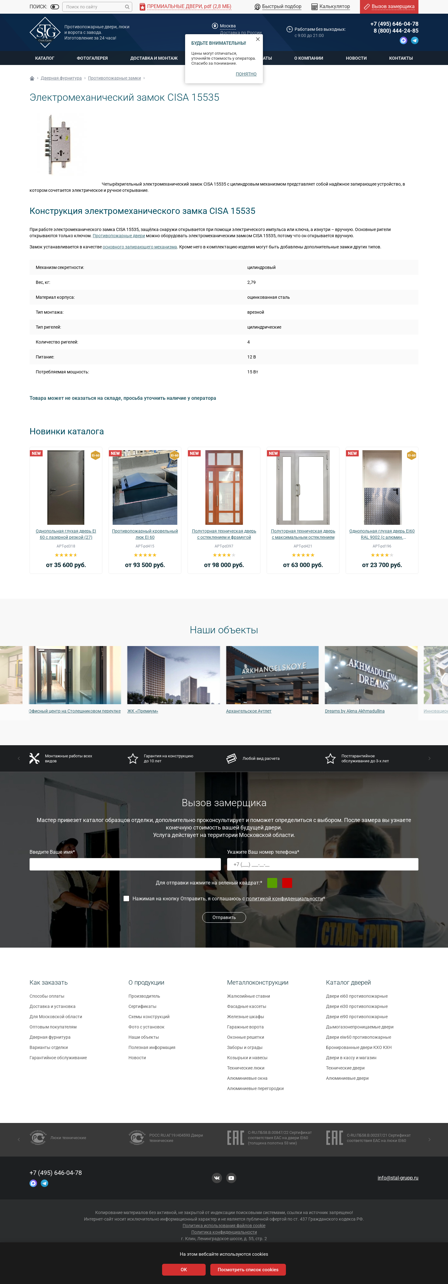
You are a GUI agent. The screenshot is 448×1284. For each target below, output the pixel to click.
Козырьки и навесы (247, 1060)
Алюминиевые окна (247, 1081)
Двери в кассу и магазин (351, 1060)
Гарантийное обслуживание (58, 1060)
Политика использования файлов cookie (224, 1225)
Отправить (224, 917)
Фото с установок (146, 1030)
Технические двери (345, 1071)
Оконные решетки (245, 1040)
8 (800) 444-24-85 (396, 30)
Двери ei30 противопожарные (357, 1009)
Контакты (401, 58)
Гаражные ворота (245, 1030)
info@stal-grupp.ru (398, 1178)
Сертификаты (142, 1009)
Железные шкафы (245, 1019)
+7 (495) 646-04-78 (394, 24)
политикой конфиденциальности (284, 899)
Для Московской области (56, 1019)
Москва (228, 25)
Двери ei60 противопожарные (357, 999)
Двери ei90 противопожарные (357, 1019)
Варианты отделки (49, 1050)
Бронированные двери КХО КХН (359, 1050)
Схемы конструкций (149, 1019)
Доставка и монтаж (154, 58)
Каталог (44, 58)
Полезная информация (151, 1050)
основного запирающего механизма (140, 246)
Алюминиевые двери (347, 1081)
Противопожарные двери (119, 235)
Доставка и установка (53, 1009)
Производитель (144, 999)
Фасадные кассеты (246, 1009)
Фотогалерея (92, 58)
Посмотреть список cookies (248, 1269)
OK (184, 1269)
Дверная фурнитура (50, 1040)
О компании (308, 58)
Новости (356, 58)
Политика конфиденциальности (224, 1232)
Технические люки (245, 1071)
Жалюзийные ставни (248, 999)
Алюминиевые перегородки (255, 1091)
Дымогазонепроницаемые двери (360, 1030)
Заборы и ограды (245, 1050)
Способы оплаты (47, 999)
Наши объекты (143, 1040)
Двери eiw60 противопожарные (358, 1040)
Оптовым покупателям (53, 1030)
